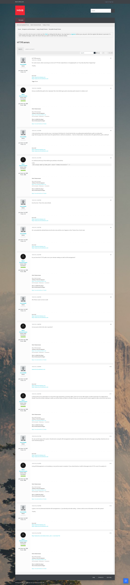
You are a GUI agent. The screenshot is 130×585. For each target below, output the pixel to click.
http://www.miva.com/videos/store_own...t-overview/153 (46, 536)
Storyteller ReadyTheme (55, 29)
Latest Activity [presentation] (29, 49)
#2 (110, 88)
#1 (110, 58)
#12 (110, 436)
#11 (110, 394)
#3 (110, 130)
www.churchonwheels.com (38, 369)
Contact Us (100, 577)
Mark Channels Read (36, 25)
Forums (21, 20)
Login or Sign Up (109, 2)
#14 (110, 506)
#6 (110, 227)
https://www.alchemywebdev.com (39, 114)
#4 (110, 158)
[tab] (20, 49)
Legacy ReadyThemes (42, 29)
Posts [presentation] (20, 49)
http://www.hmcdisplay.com (38, 77)
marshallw (23, 64)
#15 (110, 533)
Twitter (44, 123)
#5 (110, 200)
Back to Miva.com (19, 1)
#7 (110, 254)
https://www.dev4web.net (37, 123)
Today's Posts (46, 25)
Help (94, 577)
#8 (110, 297)
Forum (19, 29)
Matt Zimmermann (23, 95)
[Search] (101, 11)
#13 (110, 463)
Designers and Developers (29, 29)
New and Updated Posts (23, 25)
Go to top (109, 577)
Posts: (22, 72)
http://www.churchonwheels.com (40, 78)
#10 (110, 366)
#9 (110, 324)
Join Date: (21, 70)
